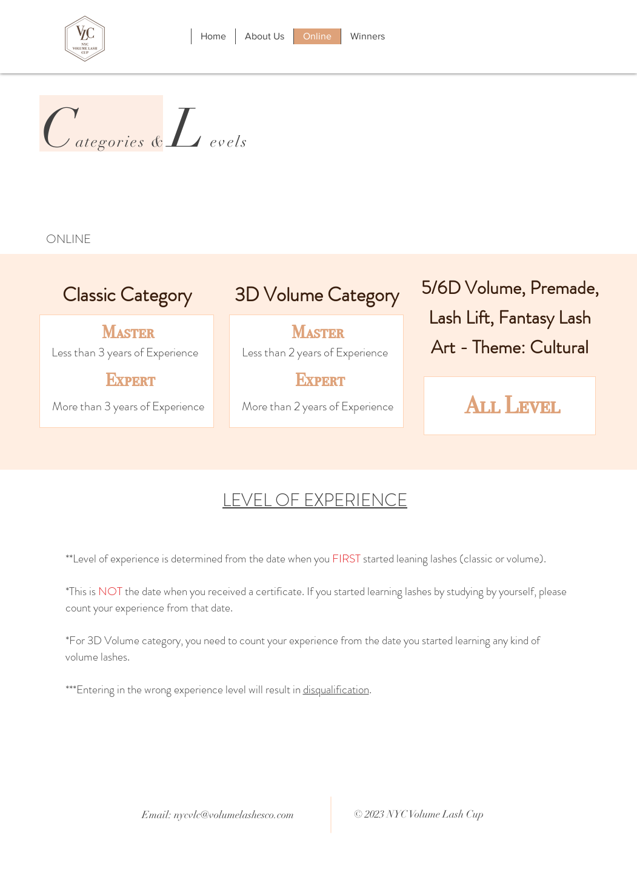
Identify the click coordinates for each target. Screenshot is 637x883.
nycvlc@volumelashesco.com (234, 814)
